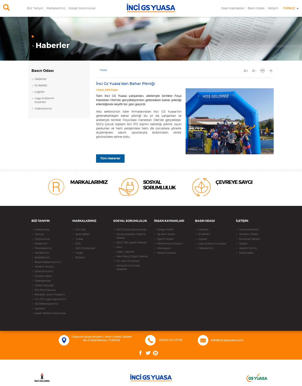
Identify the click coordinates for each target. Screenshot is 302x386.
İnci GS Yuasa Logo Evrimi (50, 299)
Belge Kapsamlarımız (48, 262)
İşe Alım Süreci (166, 234)
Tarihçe (39, 234)
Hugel (79, 253)
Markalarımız (56, 8)
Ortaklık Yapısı (43, 276)
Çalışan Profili (165, 229)
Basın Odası (256, 8)
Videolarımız (43, 108)
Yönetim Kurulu (44, 266)
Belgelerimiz (42, 257)
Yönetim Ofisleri (248, 234)
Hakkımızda (42, 229)
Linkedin (155, 353)
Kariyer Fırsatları (166, 253)
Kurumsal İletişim (249, 239)
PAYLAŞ (271, 71)
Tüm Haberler (110, 158)
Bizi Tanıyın (35, 8)
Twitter (148, 353)
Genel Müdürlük (249, 229)
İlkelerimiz (41, 243)
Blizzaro (80, 257)
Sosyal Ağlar (246, 253)
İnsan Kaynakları (232, 8)
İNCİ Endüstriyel (85, 248)
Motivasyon (164, 248)
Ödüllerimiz (42, 253)
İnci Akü (81, 229)
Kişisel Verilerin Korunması (50, 313)
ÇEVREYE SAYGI (234, 182)
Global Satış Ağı (44, 285)
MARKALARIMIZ (88, 182)
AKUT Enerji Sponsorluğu (131, 229)
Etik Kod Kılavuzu (45, 290)
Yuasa (79, 239)
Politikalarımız (43, 248)
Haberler (52, 45)
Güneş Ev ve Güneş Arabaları (127, 267)
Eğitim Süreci (165, 239)
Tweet (103, 70)
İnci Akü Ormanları (128, 261)
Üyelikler (40, 308)
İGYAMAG (41, 85)
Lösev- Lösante (125, 252)
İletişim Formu (248, 248)
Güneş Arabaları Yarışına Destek (131, 236)
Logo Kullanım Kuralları (212, 243)
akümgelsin (83, 234)
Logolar (40, 92)
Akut (119, 247)
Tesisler (243, 243)
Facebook (140, 353)
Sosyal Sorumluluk (82, 8)
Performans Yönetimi (170, 243)
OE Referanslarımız (46, 304)
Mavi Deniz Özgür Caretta (131, 256)
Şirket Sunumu (44, 271)
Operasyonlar (43, 280)
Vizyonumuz (42, 239)
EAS (78, 243)
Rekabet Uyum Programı (50, 294)
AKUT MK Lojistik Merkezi (131, 242)
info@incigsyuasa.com (227, 340)
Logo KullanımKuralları (44, 100)
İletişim (273, 8)
